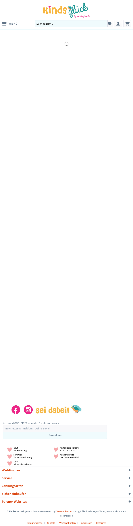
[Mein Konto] (118, 23)
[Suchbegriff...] (71, 23)
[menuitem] (9, 23)
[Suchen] (104, 23)
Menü (10, 23)
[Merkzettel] (109, 23)
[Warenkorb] (127, 23)
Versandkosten (64, 511)
